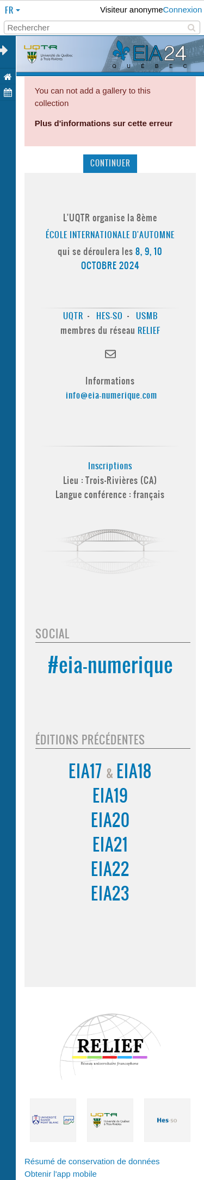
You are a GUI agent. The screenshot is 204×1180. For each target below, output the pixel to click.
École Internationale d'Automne (110, 234)
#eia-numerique (110, 664)
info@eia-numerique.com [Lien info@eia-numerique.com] (111, 395)
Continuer (110, 163)
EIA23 (110, 893)
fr (10, 10)
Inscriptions (110, 465)
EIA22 (110, 869)
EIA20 (110, 820)
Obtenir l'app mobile (60, 1173)
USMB (147, 315)
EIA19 (110, 796)
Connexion (182, 9)
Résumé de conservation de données (92, 1161)
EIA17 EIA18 (110, 771)
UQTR (73, 315)
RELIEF (149, 330)
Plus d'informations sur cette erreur (104, 123)
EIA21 (110, 845)
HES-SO (109, 315)
